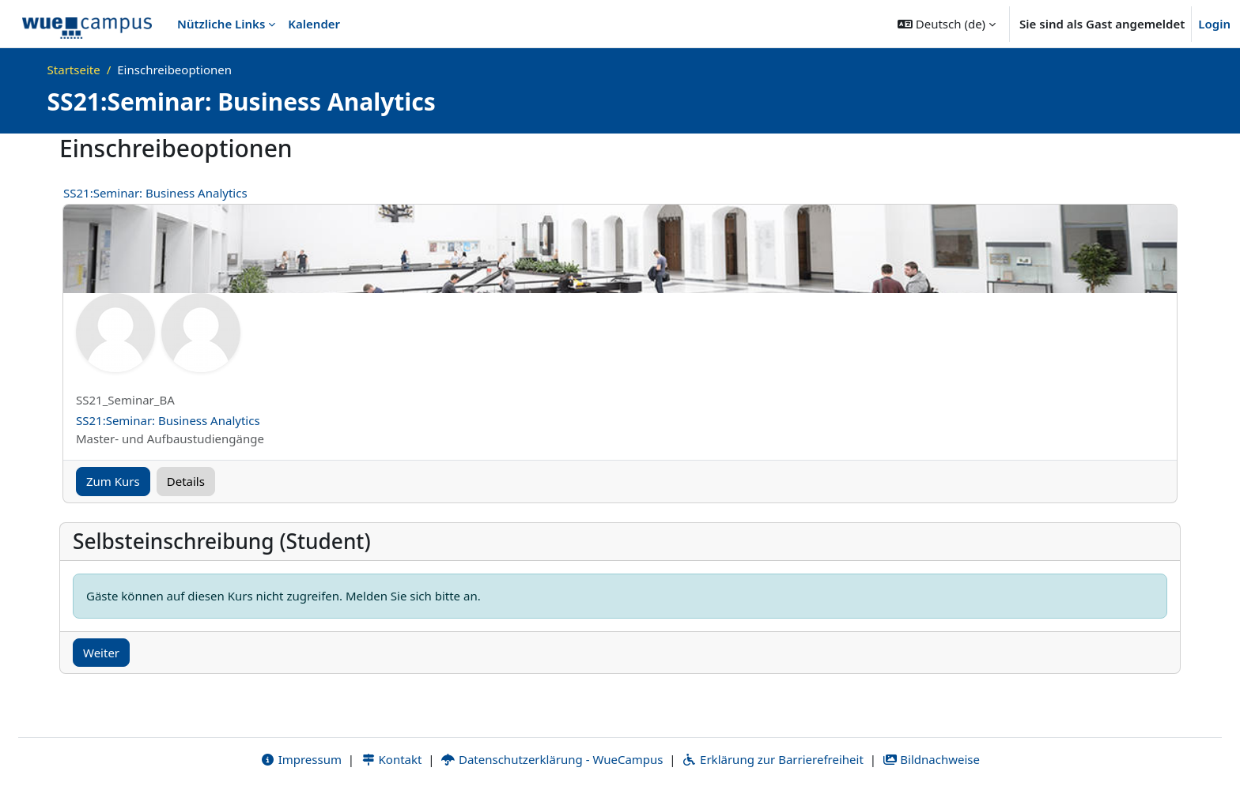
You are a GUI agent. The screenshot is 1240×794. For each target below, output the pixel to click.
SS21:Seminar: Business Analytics (155, 193)
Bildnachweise (931, 760)
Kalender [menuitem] (314, 24)
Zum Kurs (113, 481)
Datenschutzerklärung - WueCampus (551, 760)
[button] (946, 23)
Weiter (101, 652)
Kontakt (391, 760)
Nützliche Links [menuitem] (221, 24)
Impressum (301, 760)
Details (186, 481)
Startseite (73, 69)
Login (1214, 24)
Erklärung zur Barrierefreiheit (772, 760)
